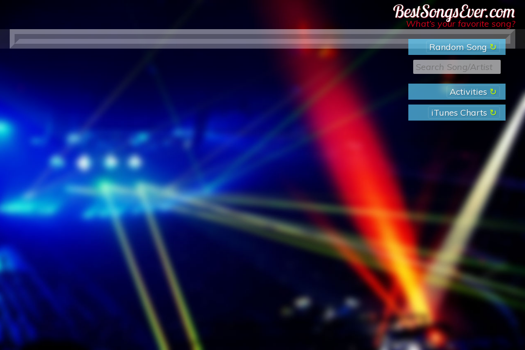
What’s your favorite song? (460, 23)
